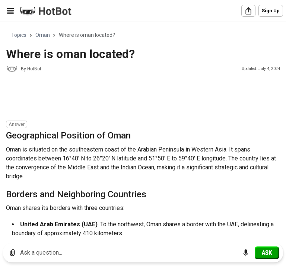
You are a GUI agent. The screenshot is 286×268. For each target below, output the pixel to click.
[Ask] (266, 252)
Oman (42, 35)
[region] (143, 129)
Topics (18, 35)
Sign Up (271, 10)
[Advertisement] (141, 97)
